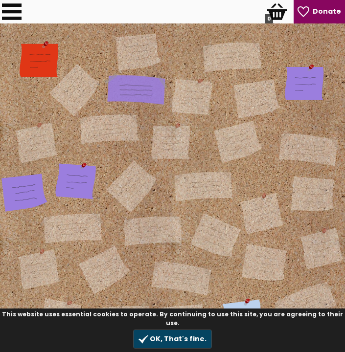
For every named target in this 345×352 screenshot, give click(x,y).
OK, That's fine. (172, 339)
